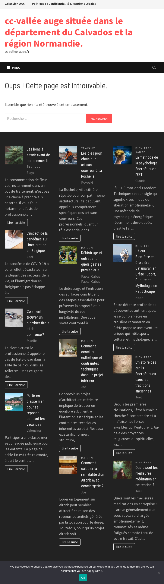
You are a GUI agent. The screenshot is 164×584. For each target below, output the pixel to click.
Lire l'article (16, 222)
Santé (140, 152)
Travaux (88, 148)
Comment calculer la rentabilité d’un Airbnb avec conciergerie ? (92, 474)
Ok (83, 577)
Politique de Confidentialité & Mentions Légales (64, 4)
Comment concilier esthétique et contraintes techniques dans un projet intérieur (92, 363)
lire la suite (70, 238)
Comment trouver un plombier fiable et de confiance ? (38, 323)
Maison (87, 247)
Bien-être (143, 148)
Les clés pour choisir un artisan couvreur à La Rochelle (91, 165)
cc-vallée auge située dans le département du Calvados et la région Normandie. (69, 32)
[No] (159, 573)
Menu (13, 67)
